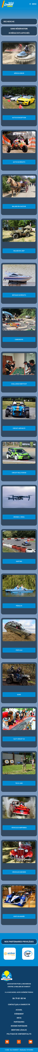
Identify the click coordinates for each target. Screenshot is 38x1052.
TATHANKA (29, 1050)
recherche (9, 21)
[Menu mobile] (32, 4)
